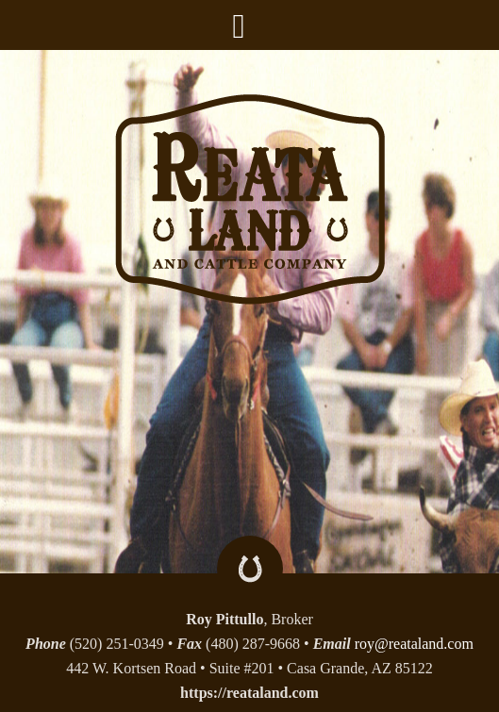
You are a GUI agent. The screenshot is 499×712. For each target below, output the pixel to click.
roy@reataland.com (414, 644)
